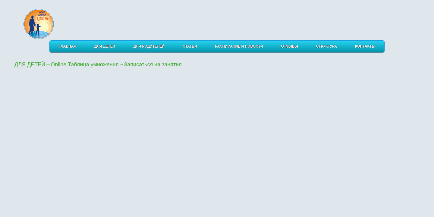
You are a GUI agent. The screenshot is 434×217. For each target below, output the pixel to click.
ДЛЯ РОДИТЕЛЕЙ (149, 46)
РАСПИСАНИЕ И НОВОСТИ (239, 46)
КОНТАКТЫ (365, 46)
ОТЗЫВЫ (289, 46)
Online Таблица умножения (84, 64)
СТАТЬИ (190, 46)
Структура (326, 46)
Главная (67, 46)
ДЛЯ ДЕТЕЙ (104, 46)
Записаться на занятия (153, 64)
